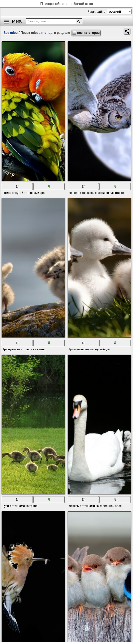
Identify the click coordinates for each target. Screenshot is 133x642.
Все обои (11, 33)
